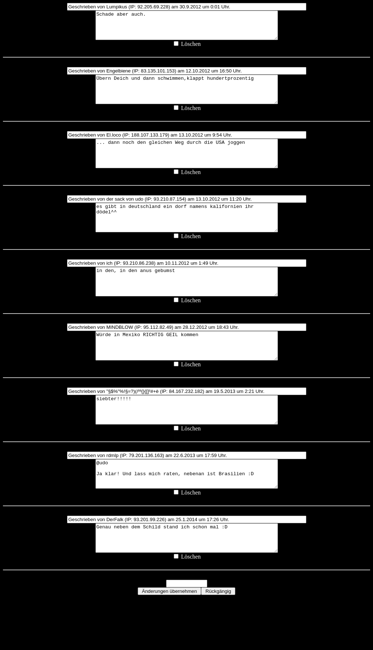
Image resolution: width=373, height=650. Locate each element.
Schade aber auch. (187, 28)
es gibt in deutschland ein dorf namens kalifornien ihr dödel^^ (187, 236)
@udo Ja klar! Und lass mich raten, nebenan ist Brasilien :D (187, 514)
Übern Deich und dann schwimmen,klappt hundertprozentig (187, 97)
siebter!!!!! (187, 445)
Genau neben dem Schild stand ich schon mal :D (187, 584)
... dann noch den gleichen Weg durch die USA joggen (187, 167)
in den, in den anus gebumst (187, 306)
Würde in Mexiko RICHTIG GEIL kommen (187, 375)
